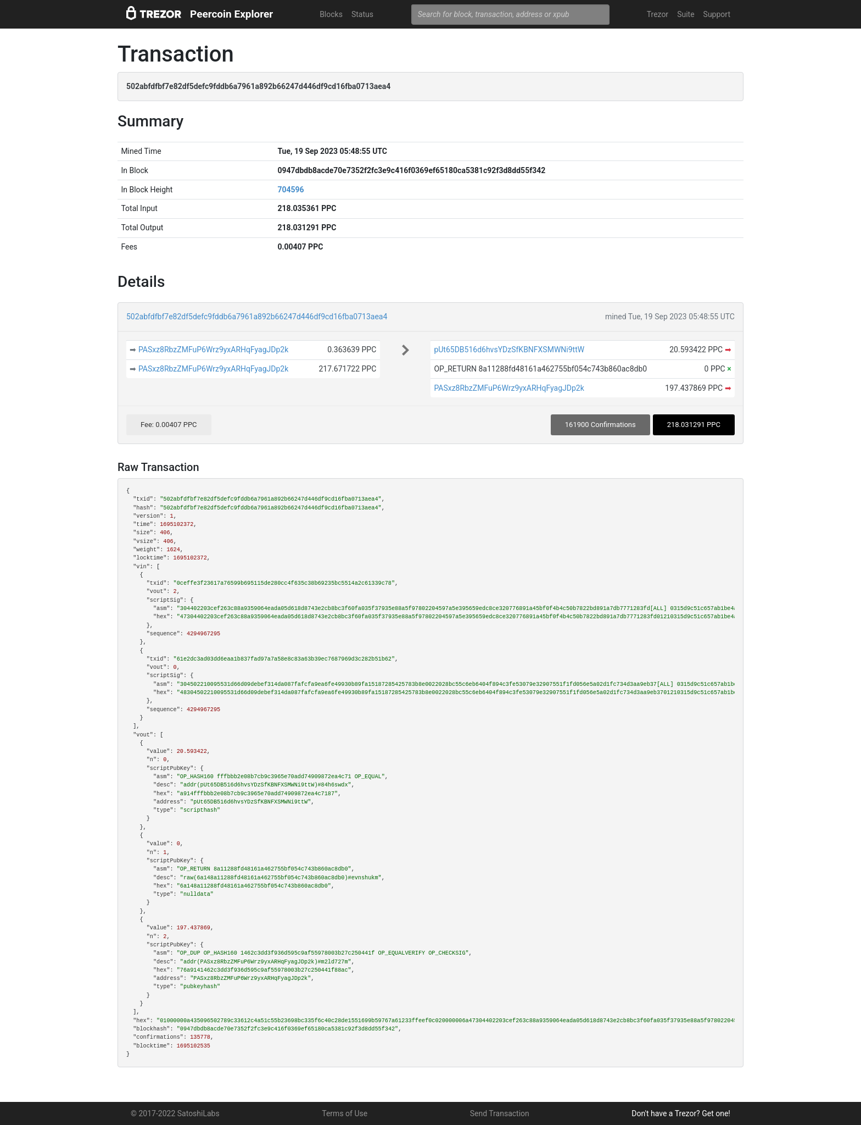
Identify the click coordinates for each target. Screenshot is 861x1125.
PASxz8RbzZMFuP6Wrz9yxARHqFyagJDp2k (213, 349)
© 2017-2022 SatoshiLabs (175, 1113)
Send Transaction (499, 1113)
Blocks (331, 14)
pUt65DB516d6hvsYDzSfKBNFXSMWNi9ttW (509, 349)
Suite (685, 14)
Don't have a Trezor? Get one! (680, 1113)
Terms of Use (344, 1113)
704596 (290, 189)
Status (362, 14)
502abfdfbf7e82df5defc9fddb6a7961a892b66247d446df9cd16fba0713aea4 (256, 316)
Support (716, 14)
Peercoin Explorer (231, 14)
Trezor (657, 14)
